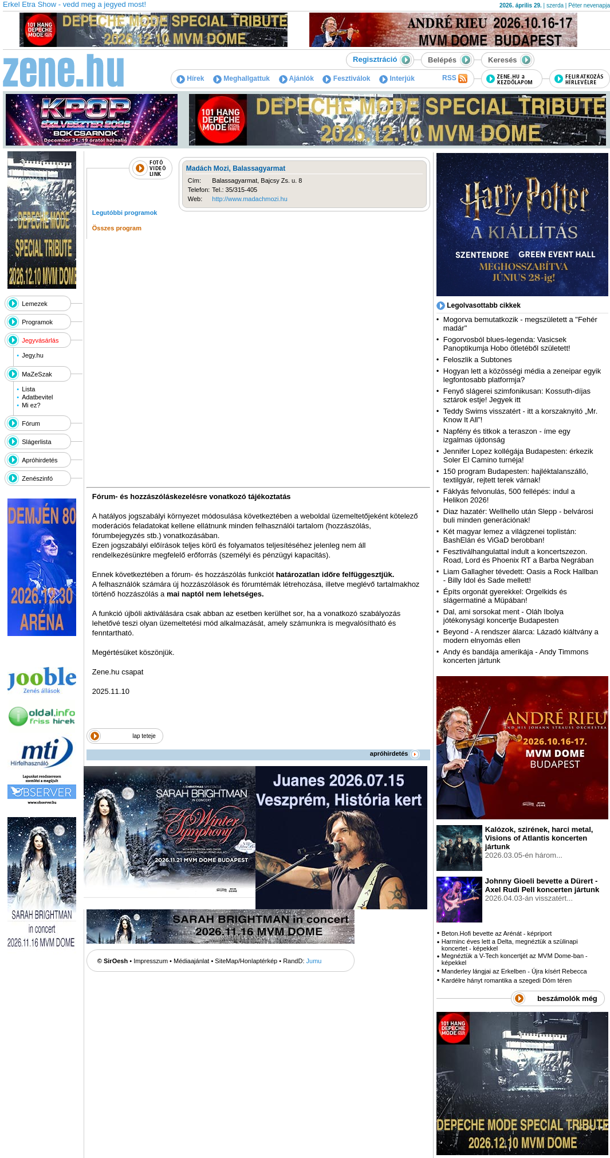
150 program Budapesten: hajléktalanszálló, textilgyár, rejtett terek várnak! (515, 475)
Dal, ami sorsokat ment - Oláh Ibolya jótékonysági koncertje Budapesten (503, 616)
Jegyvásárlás (40, 340)
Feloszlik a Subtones (477, 359)
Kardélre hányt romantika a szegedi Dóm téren (507, 980)
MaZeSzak (37, 374)
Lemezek (35, 303)
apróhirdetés (395, 753)
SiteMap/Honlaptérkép (246, 960)
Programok (37, 322)
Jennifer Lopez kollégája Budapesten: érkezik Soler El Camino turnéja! (518, 455)
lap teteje (144, 736)
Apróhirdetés (39, 460)
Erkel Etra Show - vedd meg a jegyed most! (74, 4)
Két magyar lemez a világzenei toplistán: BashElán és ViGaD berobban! (510, 535)
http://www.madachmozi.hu (249, 198)
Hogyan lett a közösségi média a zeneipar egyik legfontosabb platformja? (522, 375)
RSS (454, 78)
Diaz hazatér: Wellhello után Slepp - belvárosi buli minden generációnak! (518, 515)
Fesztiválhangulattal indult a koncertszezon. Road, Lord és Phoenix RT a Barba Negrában (518, 555)
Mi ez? (31, 405)
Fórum (31, 423)
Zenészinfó (37, 478)
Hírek (190, 78)
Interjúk (397, 78)
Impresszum (150, 960)
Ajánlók (296, 78)
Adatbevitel (37, 397)
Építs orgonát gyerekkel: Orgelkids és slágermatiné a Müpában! (505, 595)
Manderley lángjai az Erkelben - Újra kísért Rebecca (514, 971)
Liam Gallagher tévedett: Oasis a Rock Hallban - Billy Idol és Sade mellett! (520, 575)
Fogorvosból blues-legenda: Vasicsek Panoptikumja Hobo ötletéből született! (506, 343)
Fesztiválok (346, 78)
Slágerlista (36, 441)
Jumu (314, 960)
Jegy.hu (33, 355)
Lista (28, 389)
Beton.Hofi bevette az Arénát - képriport (497, 933)
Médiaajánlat (191, 960)
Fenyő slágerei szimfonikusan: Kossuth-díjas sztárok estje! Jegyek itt (517, 395)
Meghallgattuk (241, 78)
